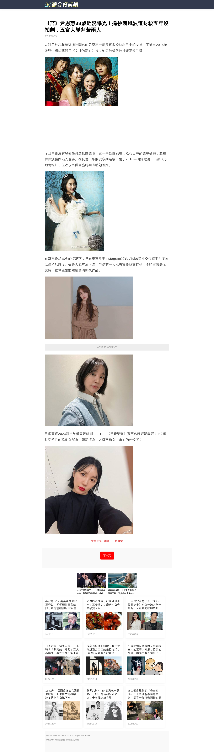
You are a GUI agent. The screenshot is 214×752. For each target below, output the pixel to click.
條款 (68, 739)
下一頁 (107, 555)
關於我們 (50, 739)
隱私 (72, 739)
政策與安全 (60, 739)
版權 (77, 739)
